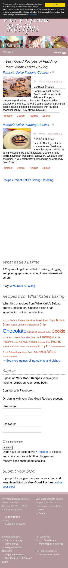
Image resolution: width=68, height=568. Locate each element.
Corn (5, 337)
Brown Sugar (49, 320)
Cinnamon (32, 332)
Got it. (55, 5)
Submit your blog (13, 540)
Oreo (48, 342)
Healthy (7, 341)
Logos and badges (14, 554)
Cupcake (25, 337)
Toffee (36, 352)
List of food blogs (47, 540)
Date (32, 337)
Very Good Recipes (11, 499)
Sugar (19, 352)
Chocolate (14, 331)
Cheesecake (33, 325)
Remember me (14, 441)
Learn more (33, 14)
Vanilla (43, 352)
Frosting (45, 337)
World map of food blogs (51, 543)
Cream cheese (13, 337)
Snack (5, 352)
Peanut (56, 341)
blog (7, 520)
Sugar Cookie (27, 352)
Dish (37, 337)
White (51, 352)
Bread (39, 320)
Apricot (6, 320)
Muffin (25, 342)
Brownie (60, 320)
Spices (46, 115)
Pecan (22, 347)
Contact (42, 513)
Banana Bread (25, 320)
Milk (20, 342)
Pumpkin (8, 115)
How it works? (12, 543)
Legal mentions (12, 516)
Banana (13, 320)
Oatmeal (41, 342)
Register (43, 451)
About (41, 509)
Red (63, 347)
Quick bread (56, 347)
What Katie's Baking (50, 81)
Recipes (8, 52)
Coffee (48, 332)
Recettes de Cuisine (49, 554)
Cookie (21, 115)
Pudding (33, 115)
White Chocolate (10, 356)
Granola (56, 337)
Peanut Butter (11, 346)
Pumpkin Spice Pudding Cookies (26, 72)
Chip (42, 324)
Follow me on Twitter (15, 524)
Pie (27, 347)
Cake (14, 324)
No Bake (33, 342)
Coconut (41, 332)
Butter (7, 324)
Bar (33, 320)
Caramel (22, 324)
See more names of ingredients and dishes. (33, 360)
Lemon (15, 342)
